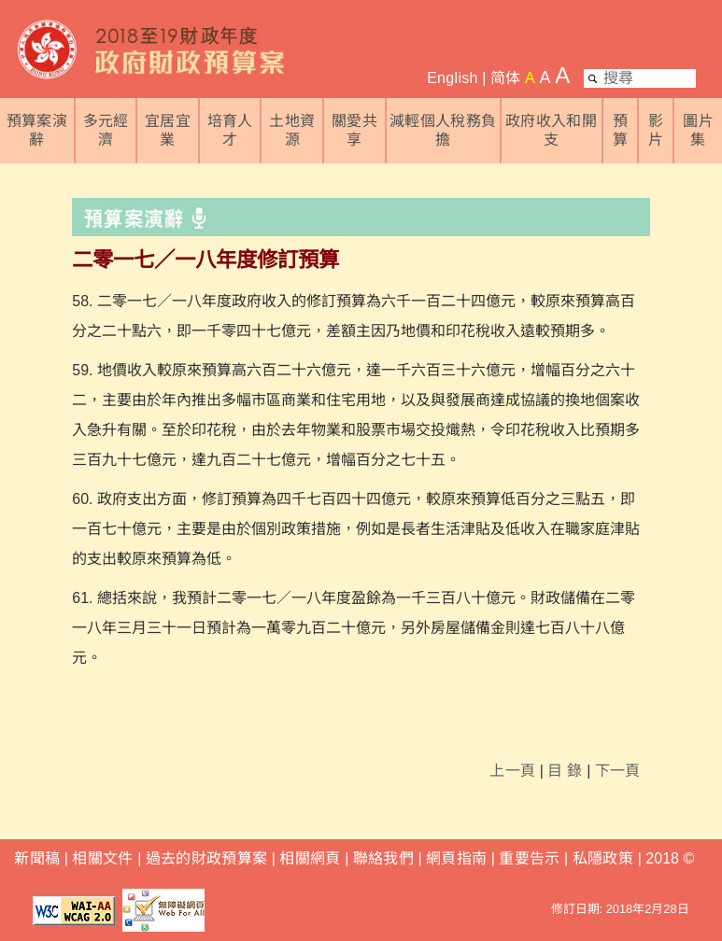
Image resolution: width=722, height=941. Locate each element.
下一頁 (618, 771)
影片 (655, 130)
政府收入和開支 (551, 130)
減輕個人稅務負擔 (442, 130)
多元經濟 (106, 130)
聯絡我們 (383, 858)
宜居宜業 (168, 130)
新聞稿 (37, 858)
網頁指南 (456, 858)
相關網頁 (309, 858)
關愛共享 (354, 130)
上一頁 (512, 771)
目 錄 (564, 771)
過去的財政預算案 (207, 858)
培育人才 (230, 130)
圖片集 (698, 130)
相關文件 (102, 858)
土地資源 (292, 130)
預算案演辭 (37, 130)
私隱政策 (605, 858)
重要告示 (529, 858)
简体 (505, 78)
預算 (620, 130)
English (452, 78)
